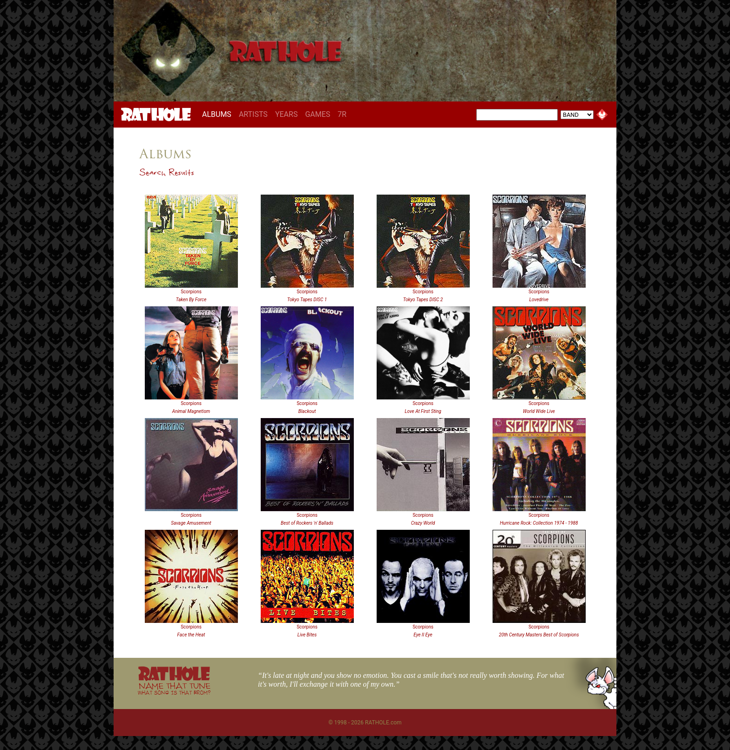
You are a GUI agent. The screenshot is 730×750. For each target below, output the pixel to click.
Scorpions (191, 291)
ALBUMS (218, 114)
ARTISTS (253, 114)
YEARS (286, 114)
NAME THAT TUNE (174, 688)
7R (342, 114)
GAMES (317, 114)
